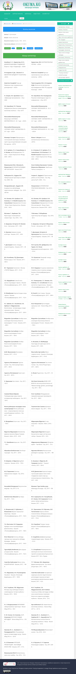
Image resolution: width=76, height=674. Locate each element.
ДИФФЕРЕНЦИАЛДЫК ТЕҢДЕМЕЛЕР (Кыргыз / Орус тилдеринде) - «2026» (15, 64)
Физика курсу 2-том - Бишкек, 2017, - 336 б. (15, 260)
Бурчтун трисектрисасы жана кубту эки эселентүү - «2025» (40, 75)
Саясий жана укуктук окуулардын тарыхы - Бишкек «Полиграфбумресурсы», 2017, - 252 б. (15, 283)
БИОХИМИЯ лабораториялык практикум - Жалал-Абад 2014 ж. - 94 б (15, 607)
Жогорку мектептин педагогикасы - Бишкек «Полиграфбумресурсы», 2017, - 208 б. (42, 284)
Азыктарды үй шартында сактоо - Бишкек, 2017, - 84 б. (41, 344)
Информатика (62, 67)
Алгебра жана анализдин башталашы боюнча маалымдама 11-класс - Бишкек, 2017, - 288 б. (15, 322)
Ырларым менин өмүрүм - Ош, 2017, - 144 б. (41, 408)
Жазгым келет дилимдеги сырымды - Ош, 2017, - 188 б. (42, 453)
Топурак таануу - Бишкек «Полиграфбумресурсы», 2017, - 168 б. (40, 526)
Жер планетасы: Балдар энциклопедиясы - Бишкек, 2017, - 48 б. (42, 235)
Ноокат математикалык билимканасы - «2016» (40, 140)
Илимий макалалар (63, 65)
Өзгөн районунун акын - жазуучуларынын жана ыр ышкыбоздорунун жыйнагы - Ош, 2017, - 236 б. (15, 411)
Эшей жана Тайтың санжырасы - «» (42, 167)
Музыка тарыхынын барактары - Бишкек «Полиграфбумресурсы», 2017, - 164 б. (15, 513)
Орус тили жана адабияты (65, 37)
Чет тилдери (61, 39)
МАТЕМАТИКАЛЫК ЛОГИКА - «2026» (42, 63)
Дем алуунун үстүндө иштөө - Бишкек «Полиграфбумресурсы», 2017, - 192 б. (15, 552)
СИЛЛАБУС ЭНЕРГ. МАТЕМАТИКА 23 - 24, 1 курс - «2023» (42, 119)
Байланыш (28, 13)
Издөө (22, 18)
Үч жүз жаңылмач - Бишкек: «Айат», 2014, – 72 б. (41, 424)
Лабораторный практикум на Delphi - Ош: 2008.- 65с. (15, 178)
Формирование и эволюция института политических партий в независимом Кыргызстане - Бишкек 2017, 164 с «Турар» (42, 553)
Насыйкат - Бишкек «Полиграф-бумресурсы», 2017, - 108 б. (15, 575)
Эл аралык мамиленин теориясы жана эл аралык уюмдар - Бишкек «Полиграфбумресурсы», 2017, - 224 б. (42, 271)
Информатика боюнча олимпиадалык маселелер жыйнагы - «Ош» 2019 (15, 108)
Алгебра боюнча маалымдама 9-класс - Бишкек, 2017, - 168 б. (13, 333)
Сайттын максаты (17, 13)
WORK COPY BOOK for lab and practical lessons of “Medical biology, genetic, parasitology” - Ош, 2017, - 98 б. (42, 384)
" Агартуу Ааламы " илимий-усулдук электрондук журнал (64, 75)
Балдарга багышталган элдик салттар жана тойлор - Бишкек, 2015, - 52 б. (41, 434)
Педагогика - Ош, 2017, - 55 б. (42, 374)
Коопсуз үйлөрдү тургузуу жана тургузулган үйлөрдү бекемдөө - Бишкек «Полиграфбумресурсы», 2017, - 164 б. (15, 540)
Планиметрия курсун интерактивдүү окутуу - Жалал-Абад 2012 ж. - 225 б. (15, 633)
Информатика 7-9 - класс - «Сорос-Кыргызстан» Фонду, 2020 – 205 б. (15, 153)
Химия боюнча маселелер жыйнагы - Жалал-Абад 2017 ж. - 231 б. (41, 607)
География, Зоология (64, 50)
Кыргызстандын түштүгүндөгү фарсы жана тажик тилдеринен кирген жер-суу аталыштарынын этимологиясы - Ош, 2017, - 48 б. (42, 476)
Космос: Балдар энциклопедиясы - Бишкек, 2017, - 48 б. (15, 247)
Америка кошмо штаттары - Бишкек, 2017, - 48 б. (13, 233)
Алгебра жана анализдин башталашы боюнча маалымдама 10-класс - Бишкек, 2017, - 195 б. (42, 322)
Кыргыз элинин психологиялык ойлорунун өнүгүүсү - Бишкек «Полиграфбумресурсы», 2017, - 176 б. (42, 514)
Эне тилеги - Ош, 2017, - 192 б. (15, 382)
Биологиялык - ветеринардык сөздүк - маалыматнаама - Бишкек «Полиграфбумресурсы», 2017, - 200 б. (15, 308)
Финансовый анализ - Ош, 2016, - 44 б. (41, 631)
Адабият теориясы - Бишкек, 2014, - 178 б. (14, 462)
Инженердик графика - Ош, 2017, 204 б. (42, 645)
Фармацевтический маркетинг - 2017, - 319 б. (42, 248)
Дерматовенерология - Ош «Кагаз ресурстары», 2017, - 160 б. (41, 564)
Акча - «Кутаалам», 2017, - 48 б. (14, 225)
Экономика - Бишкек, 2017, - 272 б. (13, 353)
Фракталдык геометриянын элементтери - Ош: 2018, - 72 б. (13, 216)
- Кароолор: (65, 87)
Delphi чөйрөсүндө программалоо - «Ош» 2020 (14, 98)
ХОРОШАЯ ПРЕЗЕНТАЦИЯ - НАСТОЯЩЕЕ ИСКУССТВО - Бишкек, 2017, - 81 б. (14, 645)
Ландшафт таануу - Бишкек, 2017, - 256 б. (41, 258)
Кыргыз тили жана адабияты (63, 33)
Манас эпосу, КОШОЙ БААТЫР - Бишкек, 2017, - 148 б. (15, 564)
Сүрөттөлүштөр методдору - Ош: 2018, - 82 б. (42, 216)
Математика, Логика (64, 27)
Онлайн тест (46, 13)
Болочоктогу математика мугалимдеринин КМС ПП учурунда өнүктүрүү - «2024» (41, 86)
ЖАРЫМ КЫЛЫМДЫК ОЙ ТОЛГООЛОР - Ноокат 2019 (14, 167)
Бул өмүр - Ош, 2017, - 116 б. (14, 498)
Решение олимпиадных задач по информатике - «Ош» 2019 (41, 98)
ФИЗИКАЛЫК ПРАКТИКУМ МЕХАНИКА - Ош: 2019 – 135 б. (42, 188)
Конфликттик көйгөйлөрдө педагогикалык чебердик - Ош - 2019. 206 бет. (15, 189)
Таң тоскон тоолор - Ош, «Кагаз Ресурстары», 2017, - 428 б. (41, 365)
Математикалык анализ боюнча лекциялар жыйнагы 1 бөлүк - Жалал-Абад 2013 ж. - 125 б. (42, 619)
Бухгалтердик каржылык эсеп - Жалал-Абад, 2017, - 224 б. (42, 306)
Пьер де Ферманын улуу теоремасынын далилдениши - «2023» (13, 85)
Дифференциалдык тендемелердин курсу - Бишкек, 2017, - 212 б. (42, 539)
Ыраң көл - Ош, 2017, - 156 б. (15, 443)
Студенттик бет (62, 70)
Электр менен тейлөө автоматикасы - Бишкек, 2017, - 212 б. (42, 500)
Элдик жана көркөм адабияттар (63, 61)
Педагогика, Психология (65, 45)
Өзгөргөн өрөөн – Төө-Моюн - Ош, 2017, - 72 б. (42, 443)
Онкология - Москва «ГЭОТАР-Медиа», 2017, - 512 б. (14, 269)
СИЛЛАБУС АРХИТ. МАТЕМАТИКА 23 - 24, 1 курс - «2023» (15, 129)
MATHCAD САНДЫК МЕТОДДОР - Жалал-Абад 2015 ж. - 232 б (15, 618)
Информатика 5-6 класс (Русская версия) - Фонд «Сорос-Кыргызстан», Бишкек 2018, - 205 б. (42, 203)
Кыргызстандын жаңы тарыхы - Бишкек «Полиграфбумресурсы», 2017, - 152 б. (15, 295)
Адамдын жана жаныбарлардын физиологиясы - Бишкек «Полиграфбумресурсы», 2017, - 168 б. (15, 527)
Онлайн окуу (38, 48)
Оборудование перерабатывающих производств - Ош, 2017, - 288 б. (41, 396)
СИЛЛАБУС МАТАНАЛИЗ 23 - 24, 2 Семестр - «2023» (41, 108)
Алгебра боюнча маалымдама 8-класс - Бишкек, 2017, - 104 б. (13, 344)
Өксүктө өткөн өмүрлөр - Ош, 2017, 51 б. (15, 487)
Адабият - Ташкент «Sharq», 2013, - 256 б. (40, 463)
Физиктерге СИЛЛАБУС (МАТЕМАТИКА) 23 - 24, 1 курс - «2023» (15, 119)
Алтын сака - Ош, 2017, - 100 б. (15, 422)
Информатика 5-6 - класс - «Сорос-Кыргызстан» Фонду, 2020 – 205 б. (41, 154)
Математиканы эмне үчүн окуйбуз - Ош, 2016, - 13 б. (15, 654)
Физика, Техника (63, 29)
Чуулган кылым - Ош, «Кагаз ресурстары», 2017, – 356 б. (14, 365)
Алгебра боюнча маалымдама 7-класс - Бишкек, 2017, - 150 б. (40, 333)
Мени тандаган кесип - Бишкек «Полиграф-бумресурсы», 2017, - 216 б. (42, 354)
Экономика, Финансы (64, 57)
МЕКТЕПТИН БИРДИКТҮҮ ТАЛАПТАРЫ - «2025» (15, 75)
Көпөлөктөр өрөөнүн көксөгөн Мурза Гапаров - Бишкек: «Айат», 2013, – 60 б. (14, 434)
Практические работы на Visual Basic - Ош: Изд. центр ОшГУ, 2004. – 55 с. (41, 178)
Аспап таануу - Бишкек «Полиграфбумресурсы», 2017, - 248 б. (42, 294)
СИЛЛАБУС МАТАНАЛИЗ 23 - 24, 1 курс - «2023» (42, 129)
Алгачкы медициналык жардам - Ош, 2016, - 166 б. (14, 474)
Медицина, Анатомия (64, 47)
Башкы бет (7, 13)
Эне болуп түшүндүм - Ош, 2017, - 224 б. (14, 452)
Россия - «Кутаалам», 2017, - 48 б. (42, 225)
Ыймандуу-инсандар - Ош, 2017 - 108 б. (42, 488)
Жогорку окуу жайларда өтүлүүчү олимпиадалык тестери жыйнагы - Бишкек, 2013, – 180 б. (14, 591)
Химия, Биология (17, 23)
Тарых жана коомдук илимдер (64, 54)
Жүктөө (30, 48)
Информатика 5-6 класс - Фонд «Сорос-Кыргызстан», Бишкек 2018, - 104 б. (15, 203)
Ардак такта (36, 13)
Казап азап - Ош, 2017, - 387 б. (14, 374)
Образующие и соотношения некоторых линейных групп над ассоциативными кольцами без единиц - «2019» (15, 141)
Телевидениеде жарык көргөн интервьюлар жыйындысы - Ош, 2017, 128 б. (15, 397)
